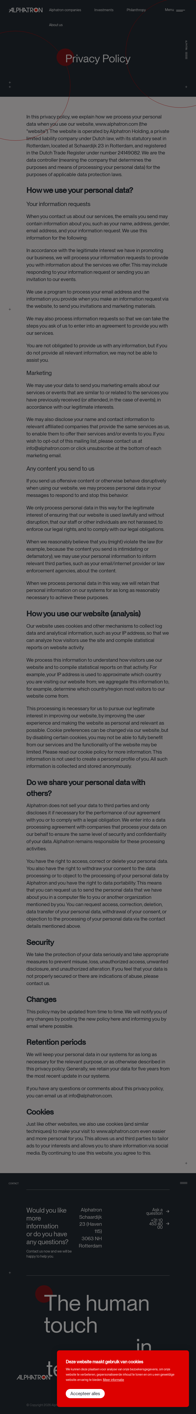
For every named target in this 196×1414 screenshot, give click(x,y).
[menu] (175, 10)
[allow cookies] (85, 1393)
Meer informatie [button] (113, 1380)
